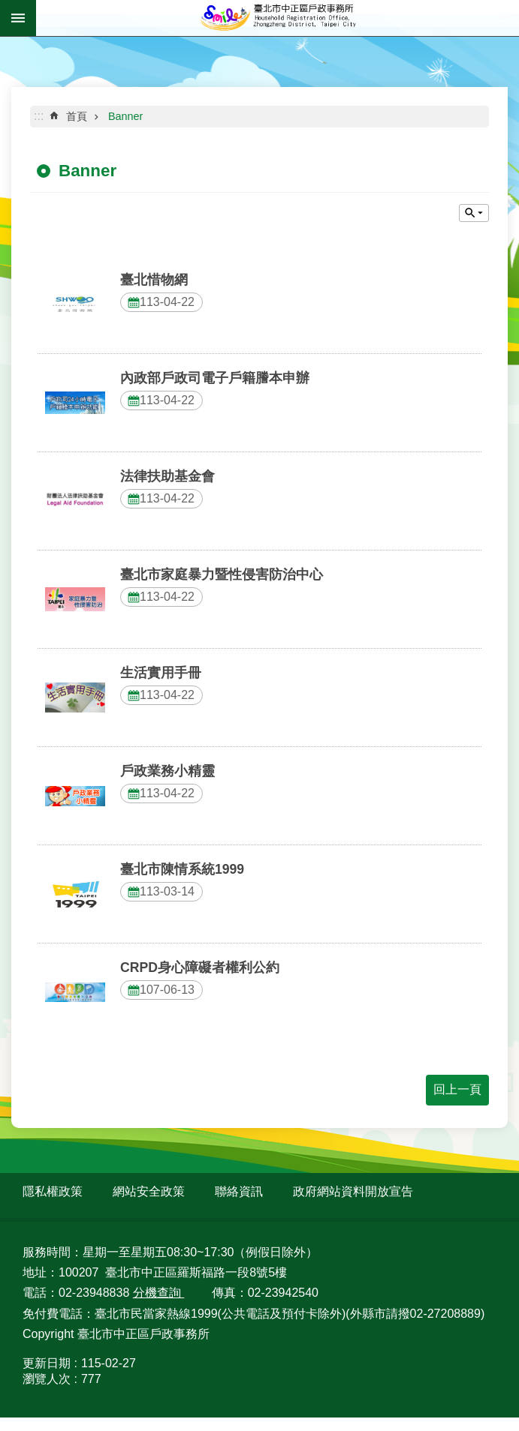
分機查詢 (158, 1292)
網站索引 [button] (18, 18)
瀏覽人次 (47, 1378)
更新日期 (47, 1363)
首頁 (76, 116)
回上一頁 (457, 1089)
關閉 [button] (474, 213)
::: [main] (39, 116)
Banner (125, 116)
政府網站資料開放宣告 (353, 1191)
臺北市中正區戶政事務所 (277, 18)
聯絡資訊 (239, 1191)
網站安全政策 (149, 1191)
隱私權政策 (53, 1191)
